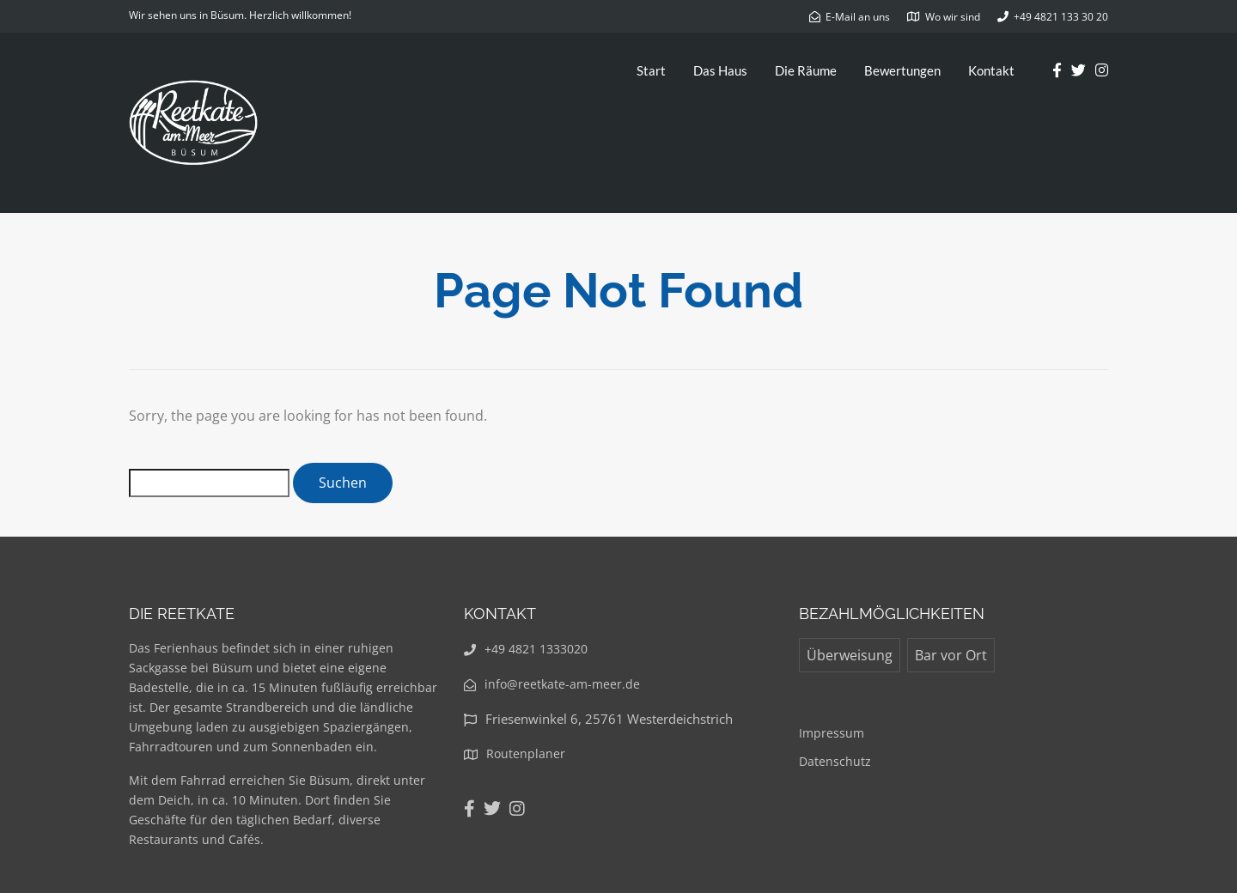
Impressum (831, 733)
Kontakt (991, 70)
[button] (1200, 24)
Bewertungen (902, 70)
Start (651, 70)
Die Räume (806, 70)
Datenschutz (835, 761)
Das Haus (720, 70)
